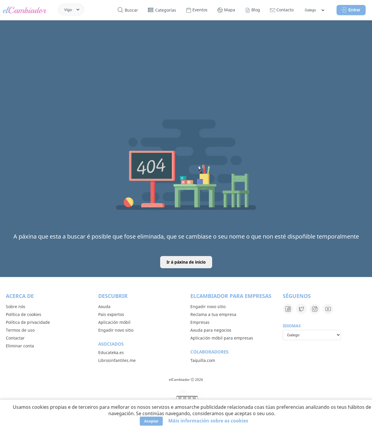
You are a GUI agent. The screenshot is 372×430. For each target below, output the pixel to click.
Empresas (200, 322)
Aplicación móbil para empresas (221, 338)
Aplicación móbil (114, 322)
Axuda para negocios (210, 330)
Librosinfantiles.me (117, 360)
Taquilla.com (202, 360)
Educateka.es (111, 352)
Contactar (15, 338)
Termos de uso (20, 330)
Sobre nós (15, 306)
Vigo (68, 9)
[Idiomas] (314, 10)
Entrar (350, 10)
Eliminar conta (20, 346)
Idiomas (292, 325)
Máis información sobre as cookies (208, 420)
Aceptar (151, 421)
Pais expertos (111, 314)
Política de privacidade (28, 322)
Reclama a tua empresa (213, 314)
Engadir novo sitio (115, 330)
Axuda (104, 306)
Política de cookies (23, 314)
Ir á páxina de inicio (186, 262)
